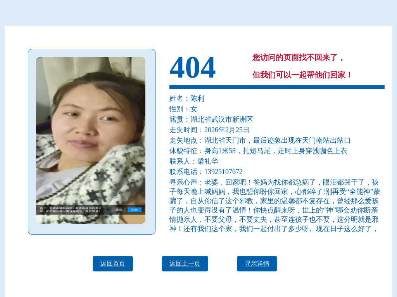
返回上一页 (184, 263)
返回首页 (112, 263)
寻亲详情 (257, 263)
